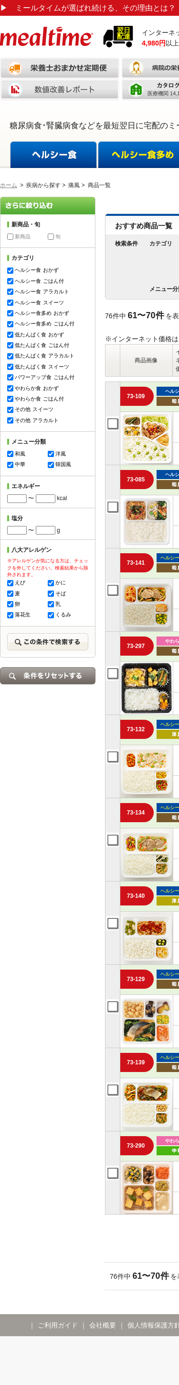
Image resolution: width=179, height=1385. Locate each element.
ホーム (8, 185)
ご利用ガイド (58, 1325)
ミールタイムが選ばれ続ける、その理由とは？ (88, 8)
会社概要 (102, 1325)
